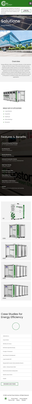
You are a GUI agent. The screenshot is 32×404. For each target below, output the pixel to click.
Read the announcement (26, 11)
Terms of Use (11, 400)
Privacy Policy (14, 398)
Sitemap (24, 400)
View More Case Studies (9, 383)
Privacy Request (23, 398)
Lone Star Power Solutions (13, 395)
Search (18, 400)
